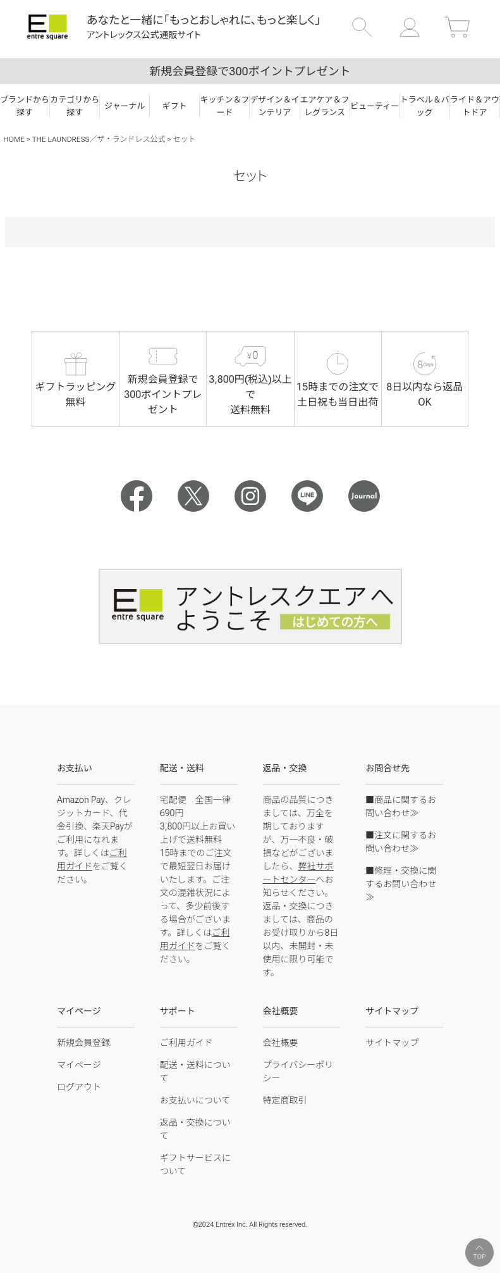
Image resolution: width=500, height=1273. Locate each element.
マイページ (79, 1065)
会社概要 (280, 1043)
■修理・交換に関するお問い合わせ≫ (400, 884)
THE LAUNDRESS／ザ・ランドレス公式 (99, 139)
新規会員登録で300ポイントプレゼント (249, 71)
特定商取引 (285, 1100)
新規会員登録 (83, 1043)
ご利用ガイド (186, 1043)
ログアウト (79, 1087)
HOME (14, 139)
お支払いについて (195, 1100)
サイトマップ (391, 1043)
